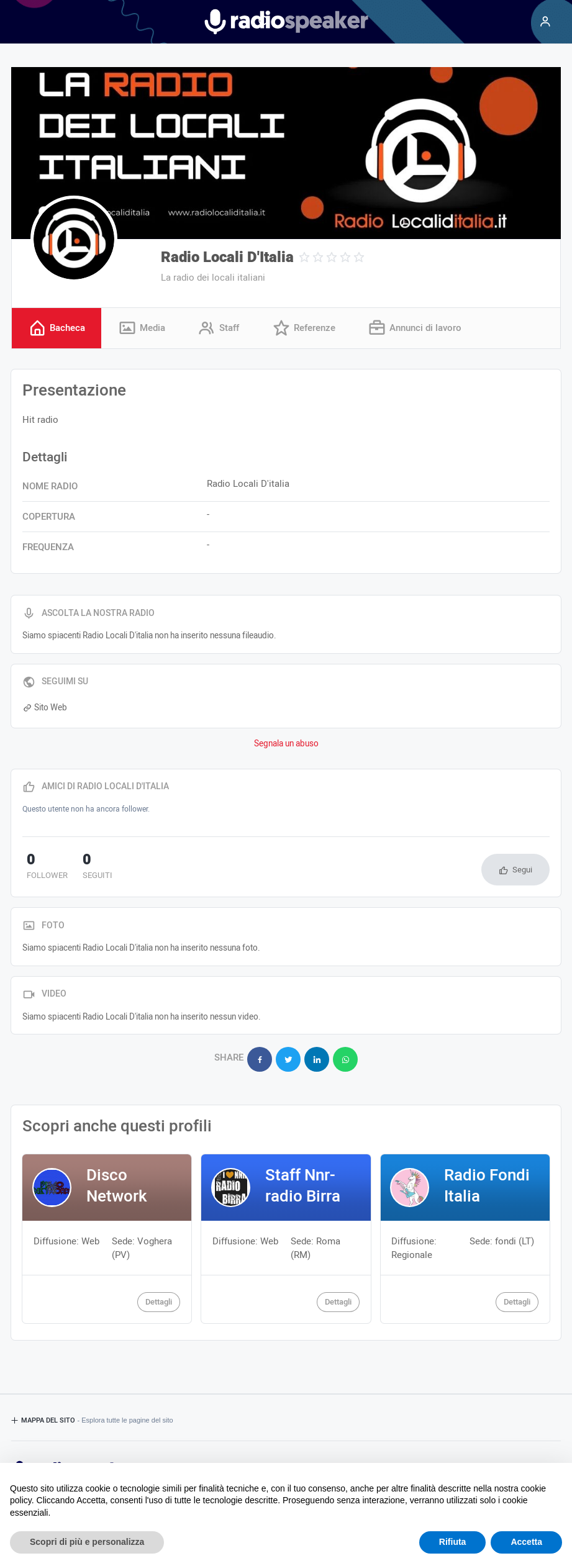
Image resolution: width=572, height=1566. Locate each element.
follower (42, 868)
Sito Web (44, 708)
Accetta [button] (526, 1542)
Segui (522, 870)
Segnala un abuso (286, 744)
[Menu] (545, 21)
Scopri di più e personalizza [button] (87, 1542)
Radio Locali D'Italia (227, 257)
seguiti (84, 868)
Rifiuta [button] (452, 1542)
